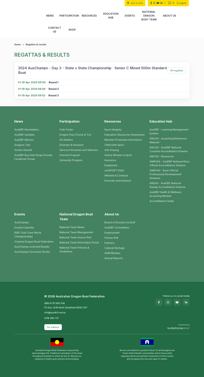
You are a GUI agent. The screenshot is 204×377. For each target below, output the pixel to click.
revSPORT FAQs (114, 170)
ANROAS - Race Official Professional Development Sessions (165, 174)
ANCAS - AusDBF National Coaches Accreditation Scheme (168, 149)
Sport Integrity (112, 129)
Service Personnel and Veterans (78, 150)
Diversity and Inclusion (117, 180)
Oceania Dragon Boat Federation (34, 241)
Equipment (110, 165)
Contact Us (54, 29)
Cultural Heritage (114, 248)
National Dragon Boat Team (149, 15)
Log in (181, 2)
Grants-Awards (23, 150)
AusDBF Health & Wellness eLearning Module (165, 194)
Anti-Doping (111, 150)
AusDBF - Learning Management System (168, 131)
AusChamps (21, 222)
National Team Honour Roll (75, 237)
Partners (109, 242)
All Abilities (66, 139)
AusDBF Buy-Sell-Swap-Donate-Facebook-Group (33, 157)
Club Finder (66, 129)
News (50, 15)
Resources (89, 15)
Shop (72, 29)
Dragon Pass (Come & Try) (75, 134)
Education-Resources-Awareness (124, 134)
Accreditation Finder (161, 201)
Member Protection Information (123, 139)
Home (17, 44)
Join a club (135, 2)
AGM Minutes (112, 253)
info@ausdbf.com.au (55, 312)
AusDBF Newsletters (26, 129)
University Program (70, 160)
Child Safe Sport (114, 144)
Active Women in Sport (118, 155)
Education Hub (110, 15)
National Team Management (76, 232)
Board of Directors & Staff (119, 222)
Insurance (110, 160)
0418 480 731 (51, 318)
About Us (169, 15)
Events (130, 15)
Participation (69, 15)
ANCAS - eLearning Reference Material (168, 140)
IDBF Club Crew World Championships (27, 234)
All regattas (176, 70)
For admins (53, 327)
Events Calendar (24, 227)
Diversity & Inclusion (71, 144)
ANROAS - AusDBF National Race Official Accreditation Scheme (169, 163)
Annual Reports (113, 258)
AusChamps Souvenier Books (32, 251)
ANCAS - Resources (161, 156)
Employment (112, 232)
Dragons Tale (22, 144)
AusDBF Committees (116, 227)
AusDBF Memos (23, 139)
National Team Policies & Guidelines (74, 249)
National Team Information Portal (79, 242)
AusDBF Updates (24, 134)
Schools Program (69, 155)
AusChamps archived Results (31, 246)
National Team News (71, 227)
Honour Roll (111, 237)
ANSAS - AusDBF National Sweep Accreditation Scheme (167, 185)
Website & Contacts (116, 175)
